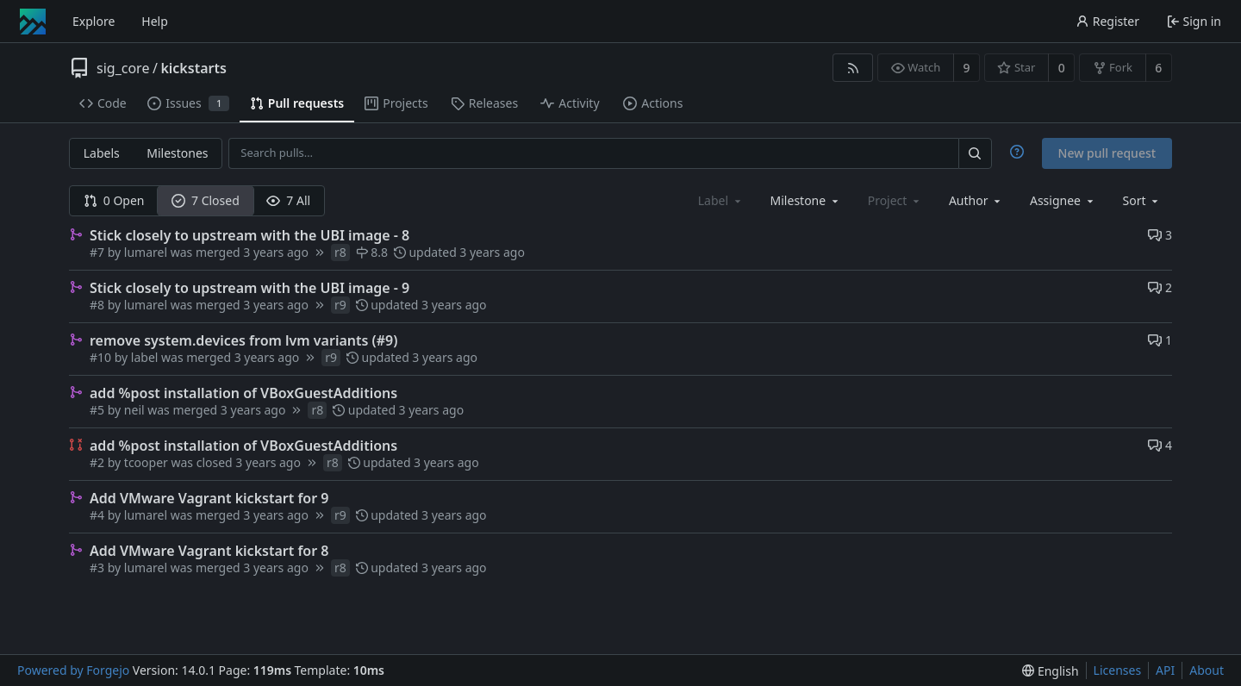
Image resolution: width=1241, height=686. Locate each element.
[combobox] (805, 200)
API (1165, 670)
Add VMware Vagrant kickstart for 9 (209, 498)
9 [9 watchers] (966, 67)
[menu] (1142, 200)
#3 (99, 567)
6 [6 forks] (1158, 67)
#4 (99, 515)
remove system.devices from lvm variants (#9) (243, 340)
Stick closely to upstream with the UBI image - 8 (249, 235)
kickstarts (193, 68)
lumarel (145, 252)
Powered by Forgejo (73, 670)
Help (154, 21)
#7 (99, 252)
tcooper (146, 462)
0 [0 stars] (1061, 67)
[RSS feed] (853, 67)
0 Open (114, 200)
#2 (99, 462)
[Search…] (974, 153)
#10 (102, 357)
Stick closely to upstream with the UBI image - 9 (249, 287)
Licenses (1118, 670)
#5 (99, 410)
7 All (288, 200)
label (145, 357)
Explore (93, 21)
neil (134, 410)
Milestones (177, 153)
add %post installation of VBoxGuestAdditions (243, 393)
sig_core (123, 68)
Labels (102, 153)
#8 (99, 304)
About (1206, 670)
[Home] (33, 21)
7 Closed (205, 200)
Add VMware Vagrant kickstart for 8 (209, 550)
